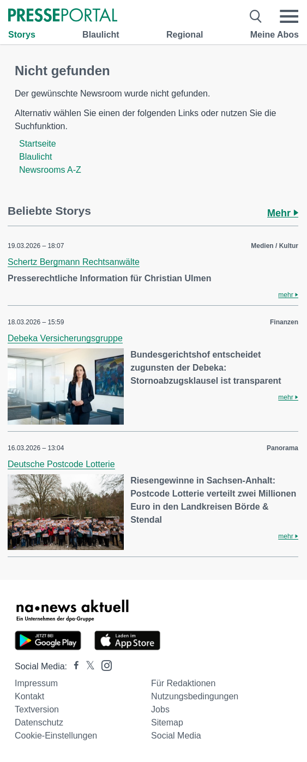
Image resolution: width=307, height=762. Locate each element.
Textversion (37, 709)
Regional (184, 34)
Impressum (36, 683)
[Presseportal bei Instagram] (103, 664)
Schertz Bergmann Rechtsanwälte (74, 262)
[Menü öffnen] (289, 16)
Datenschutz (39, 722)
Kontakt (29, 696)
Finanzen (284, 322)
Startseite (37, 143)
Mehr (282, 213)
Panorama (282, 448)
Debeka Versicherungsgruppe (65, 338)
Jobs (160, 709)
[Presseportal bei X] (87, 666)
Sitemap (167, 722)
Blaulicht (100, 34)
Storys (21, 34)
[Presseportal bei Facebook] (73, 666)
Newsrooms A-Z (50, 169)
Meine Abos (274, 34)
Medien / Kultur (274, 246)
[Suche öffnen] (256, 16)
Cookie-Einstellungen (56, 735)
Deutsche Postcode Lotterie (61, 464)
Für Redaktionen (183, 683)
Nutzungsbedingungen (194, 696)
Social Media (176, 735)
